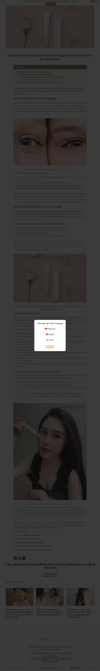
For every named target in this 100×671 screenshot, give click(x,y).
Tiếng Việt (50, 329)
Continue (50, 347)
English (50, 334)
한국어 (50, 340)
